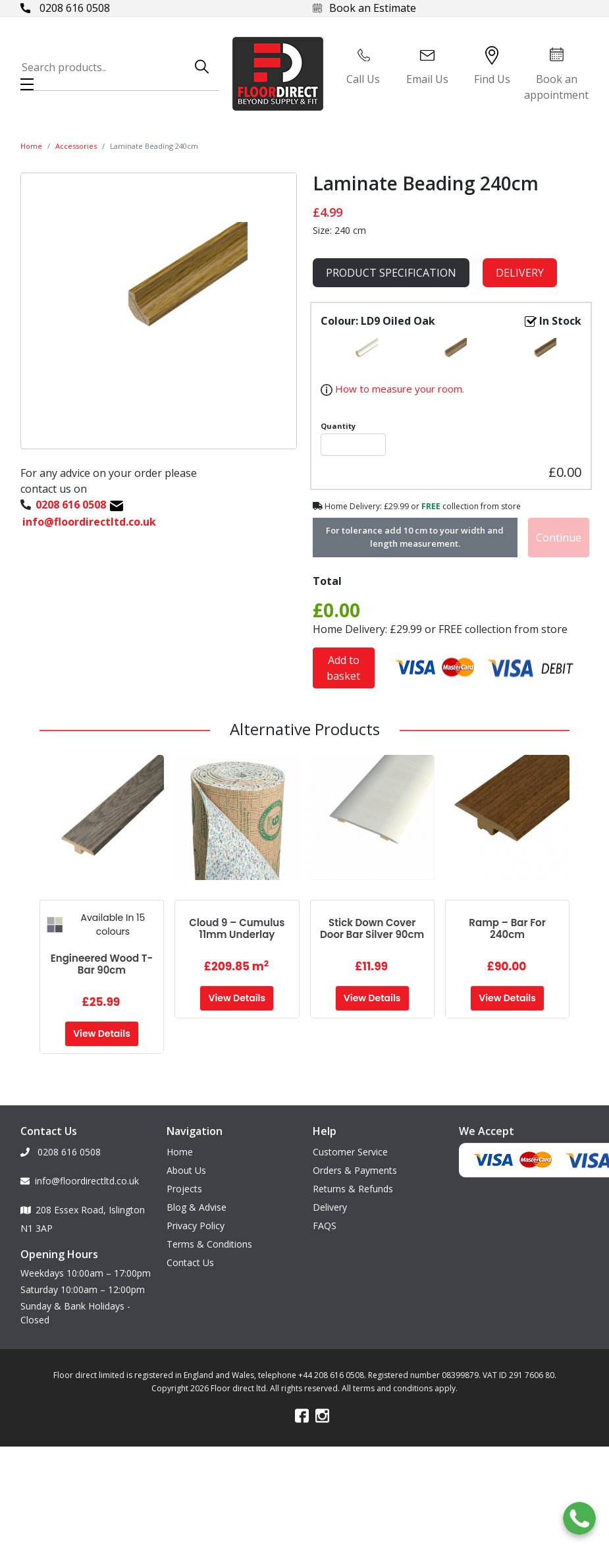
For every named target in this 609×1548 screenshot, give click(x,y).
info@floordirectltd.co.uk (79, 1181)
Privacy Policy (196, 1225)
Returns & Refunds (353, 1188)
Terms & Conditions (209, 1244)
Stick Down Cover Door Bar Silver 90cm (372, 928)
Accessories (76, 146)
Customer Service (350, 1152)
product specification (391, 272)
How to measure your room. (398, 388)
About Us (186, 1170)
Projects (184, 1188)
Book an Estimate (364, 8)
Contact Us (190, 1262)
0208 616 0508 (65, 8)
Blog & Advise (196, 1207)
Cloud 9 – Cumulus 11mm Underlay (236, 928)
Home (31, 146)
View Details (101, 1033)
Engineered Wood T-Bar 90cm (102, 964)
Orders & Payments (355, 1170)
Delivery (520, 272)
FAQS (324, 1225)
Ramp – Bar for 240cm (507, 928)
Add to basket (343, 668)
